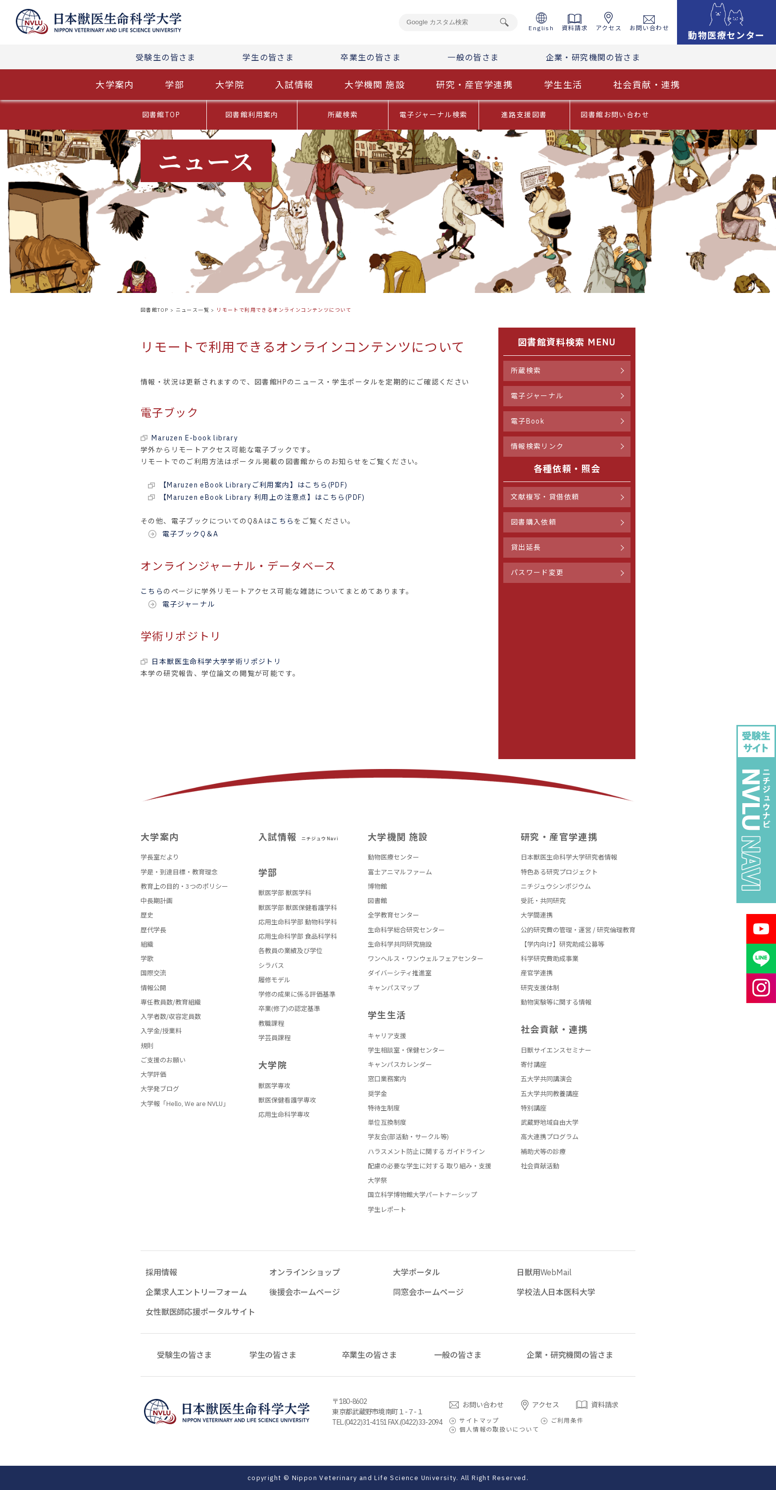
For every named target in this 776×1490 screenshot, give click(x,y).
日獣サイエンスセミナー (556, 1050)
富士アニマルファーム (400, 872)
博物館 (377, 886)
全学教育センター (393, 915)
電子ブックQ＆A (190, 533)
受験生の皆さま (166, 57)
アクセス (609, 22)
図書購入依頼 (533, 522)
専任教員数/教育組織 (171, 1002)
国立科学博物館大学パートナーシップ (422, 1195)
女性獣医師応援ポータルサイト (200, 1312)
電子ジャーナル (188, 604)
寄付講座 (533, 1064)
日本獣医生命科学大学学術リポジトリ (216, 661)
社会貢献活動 (540, 1166)
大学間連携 (537, 915)
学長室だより (160, 857)
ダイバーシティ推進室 (400, 973)
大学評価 (153, 1074)
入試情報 (294, 85)
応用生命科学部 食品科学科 (297, 936)
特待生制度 (384, 1108)
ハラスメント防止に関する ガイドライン (426, 1152)
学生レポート (387, 1209)
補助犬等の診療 (543, 1152)
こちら (282, 521)
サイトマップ (479, 1420)
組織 (147, 944)
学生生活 (563, 85)
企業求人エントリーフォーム (196, 1292)
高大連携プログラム (550, 1137)
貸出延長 (526, 547)
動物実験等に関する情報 (556, 1002)
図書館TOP (161, 114)
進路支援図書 (524, 114)
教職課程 (271, 1023)
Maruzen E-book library (194, 437)
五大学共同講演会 (546, 1079)
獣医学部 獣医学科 (284, 893)
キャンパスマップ (393, 988)
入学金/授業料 (161, 1031)
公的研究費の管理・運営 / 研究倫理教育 (578, 930)
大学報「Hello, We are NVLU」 (185, 1104)
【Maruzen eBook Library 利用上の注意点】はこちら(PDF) (262, 497)
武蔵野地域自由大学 (550, 1122)
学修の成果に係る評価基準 (297, 994)
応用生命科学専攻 (284, 1114)
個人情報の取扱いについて (499, 1429)
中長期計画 (157, 901)
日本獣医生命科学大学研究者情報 (569, 857)
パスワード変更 (537, 572)
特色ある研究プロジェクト (559, 872)
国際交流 (153, 973)
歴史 (147, 915)
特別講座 (533, 1108)
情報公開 (153, 988)
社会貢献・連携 (646, 85)
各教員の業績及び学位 (290, 951)
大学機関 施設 (374, 85)
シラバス (271, 965)
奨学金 (377, 1094)
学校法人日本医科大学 (556, 1292)
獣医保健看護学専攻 (287, 1100)
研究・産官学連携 (474, 85)
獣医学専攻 (274, 1086)
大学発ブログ (160, 1089)
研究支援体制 (540, 988)
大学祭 (377, 1180)
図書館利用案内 (252, 114)
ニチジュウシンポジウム (556, 886)
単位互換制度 (387, 1122)
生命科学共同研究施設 (400, 944)
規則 (147, 1046)
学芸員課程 (274, 1038)
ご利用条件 (567, 1420)
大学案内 (115, 85)
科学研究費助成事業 (550, 959)
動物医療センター (393, 857)
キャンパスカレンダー (400, 1064)
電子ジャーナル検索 (433, 114)
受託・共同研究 (543, 901)
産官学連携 (537, 973)
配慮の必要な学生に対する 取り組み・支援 (429, 1166)
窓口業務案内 (387, 1079)
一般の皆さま (473, 57)
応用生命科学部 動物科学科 (297, 922)
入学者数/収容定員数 (171, 1016)
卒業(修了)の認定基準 (289, 1009)
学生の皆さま (268, 57)
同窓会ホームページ (428, 1292)
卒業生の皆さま (370, 57)
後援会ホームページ (304, 1292)
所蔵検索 (343, 114)
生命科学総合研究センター (406, 930)
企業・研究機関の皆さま (593, 57)
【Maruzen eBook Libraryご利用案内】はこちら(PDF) (253, 485)
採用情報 (161, 1272)
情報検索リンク (537, 446)
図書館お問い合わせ (615, 114)
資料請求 (575, 23)
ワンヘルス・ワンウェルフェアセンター (426, 959)
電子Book (527, 421)
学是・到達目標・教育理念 (179, 872)
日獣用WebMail (544, 1272)
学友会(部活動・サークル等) (408, 1137)
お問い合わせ (649, 23)
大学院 (229, 85)
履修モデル (274, 980)
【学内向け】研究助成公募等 (562, 944)
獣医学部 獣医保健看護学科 (297, 908)
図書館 (377, 901)
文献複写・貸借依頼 (545, 496)
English (541, 22)
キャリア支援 (387, 1036)
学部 (174, 85)
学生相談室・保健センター (406, 1050)
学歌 (147, 959)
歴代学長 (153, 930)
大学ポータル (416, 1272)
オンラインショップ (304, 1272)
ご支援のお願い (163, 1060)
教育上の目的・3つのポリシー (184, 886)
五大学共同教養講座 (550, 1094)
